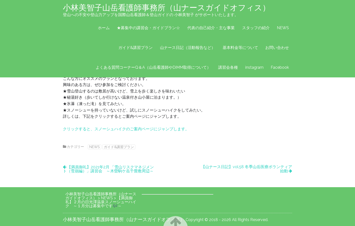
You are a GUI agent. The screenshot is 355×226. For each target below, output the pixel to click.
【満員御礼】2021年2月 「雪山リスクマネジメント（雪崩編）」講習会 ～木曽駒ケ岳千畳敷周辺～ (108, 169)
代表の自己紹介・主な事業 (211, 27)
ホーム (104, 27)
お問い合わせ (277, 47)
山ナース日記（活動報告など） (187, 47)
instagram (254, 67)
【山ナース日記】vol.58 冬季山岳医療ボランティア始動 (246, 168)
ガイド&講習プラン (135, 47)
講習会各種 (228, 67)
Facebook (280, 67)
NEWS (283, 27)
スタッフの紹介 (256, 27)
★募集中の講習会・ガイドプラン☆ (148, 27)
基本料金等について (240, 47)
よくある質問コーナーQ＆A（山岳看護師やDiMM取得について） (153, 67)
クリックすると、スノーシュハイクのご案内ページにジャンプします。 (126, 129)
